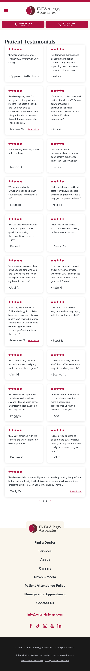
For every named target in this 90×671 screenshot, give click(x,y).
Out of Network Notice (63, 655)
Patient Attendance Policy (45, 586)
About (45, 560)
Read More (33, 129)
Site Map (34, 655)
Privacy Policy (22, 655)
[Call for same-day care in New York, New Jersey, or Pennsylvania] (23, 24)
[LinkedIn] (59, 626)
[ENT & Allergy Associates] (43, 10)
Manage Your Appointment (45, 594)
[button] (6, 11)
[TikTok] (38, 626)
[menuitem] (45, 542)
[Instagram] (45, 626)
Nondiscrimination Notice (32, 660)
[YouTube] (52, 626)
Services (45, 551)
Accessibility (46, 655)
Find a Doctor (44, 543)
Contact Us (45, 603)
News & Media (45, 577)
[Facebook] (31, 626)
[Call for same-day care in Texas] (67, 24)
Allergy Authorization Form (57, 660)
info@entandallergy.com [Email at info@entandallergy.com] (45, 614)
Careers (45, 568)
